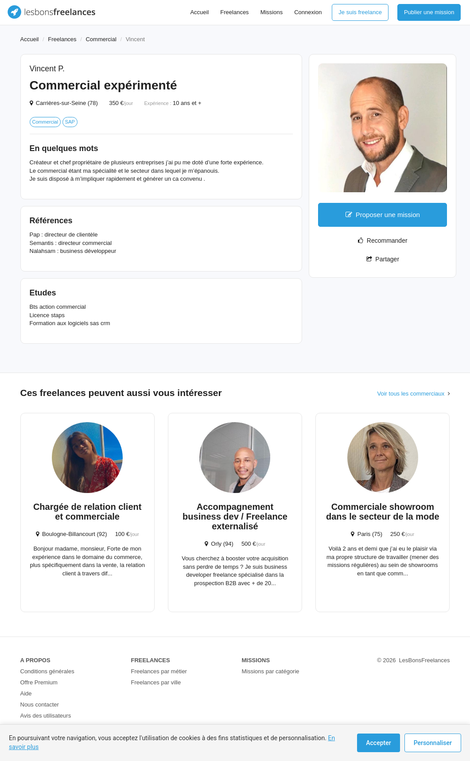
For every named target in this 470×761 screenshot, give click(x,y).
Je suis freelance (360, 12)
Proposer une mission (383, 214)
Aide (26, 693)
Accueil (199, 12)
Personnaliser (433, 742)
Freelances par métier (159, 671)
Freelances (234, 12)
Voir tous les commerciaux (411, 393)
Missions (271, 12)
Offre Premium (39, 682)
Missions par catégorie (270, 671)
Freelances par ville (156, 682)
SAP (70, 121)
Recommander (383, 240)
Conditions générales (47, 671)
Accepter (378, 742)
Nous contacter (39, 704)
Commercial (100, 39)
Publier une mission (429, 12)
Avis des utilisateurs (45, 715)
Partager (382, 259)
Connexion (308, 12)
